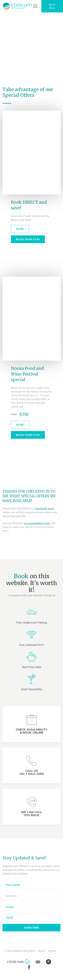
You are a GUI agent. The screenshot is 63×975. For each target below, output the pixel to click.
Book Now (52, 6)
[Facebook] (29, 967)
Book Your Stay (28, 239)
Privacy (52, 950)
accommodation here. (37, 523)
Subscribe (31, 927)
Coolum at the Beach (23, 950)
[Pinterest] (48, 961)
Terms (41, 950)
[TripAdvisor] (38, 962)
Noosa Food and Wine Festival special (27, 374)
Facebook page (44, 508)
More (20, 229)
